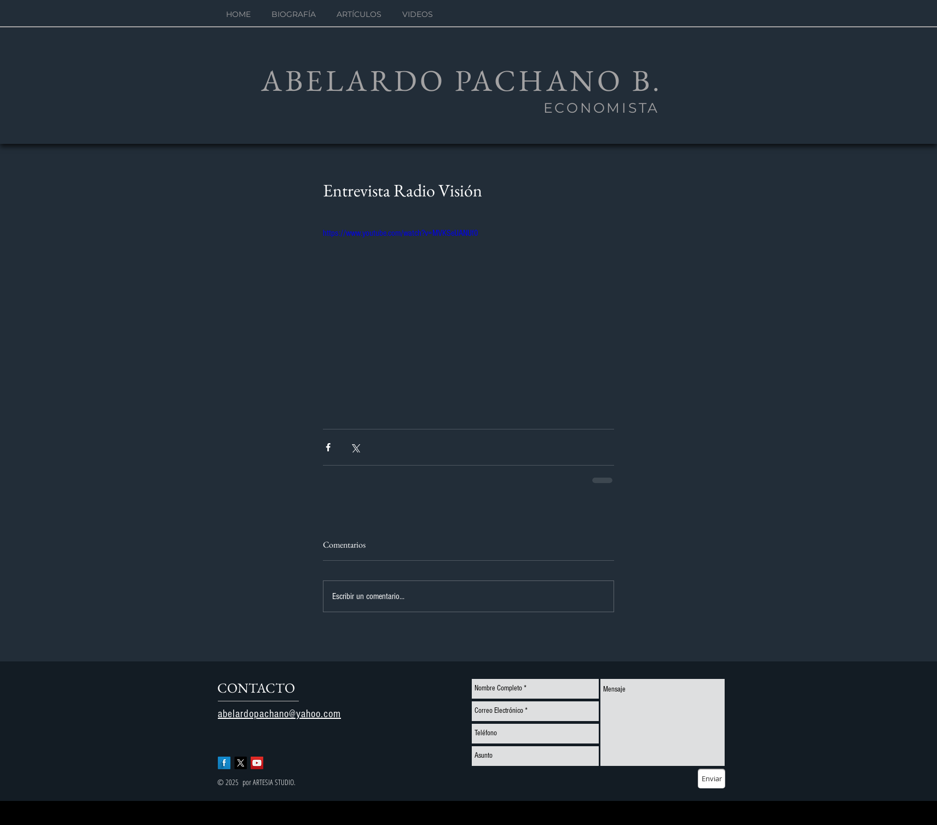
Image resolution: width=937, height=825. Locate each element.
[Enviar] (711, 778)
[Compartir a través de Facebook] (328, 447)
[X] (240, 763)
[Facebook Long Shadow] (224, 763)
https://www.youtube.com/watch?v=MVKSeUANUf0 (400, 233)
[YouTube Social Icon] (257, 763)
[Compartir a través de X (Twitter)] (355, 447)
